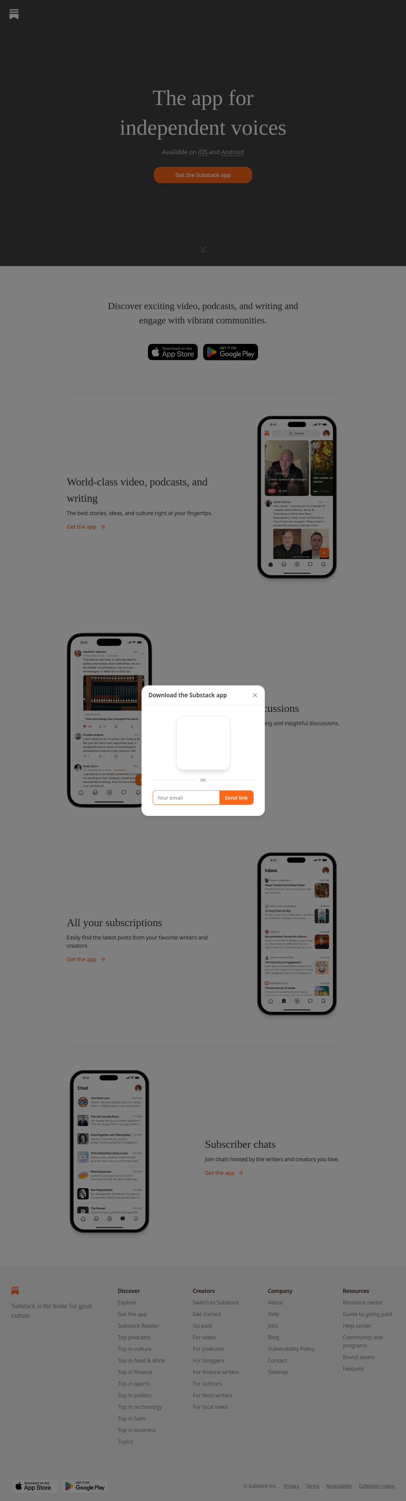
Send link (236, 797)
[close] (255, 695)
